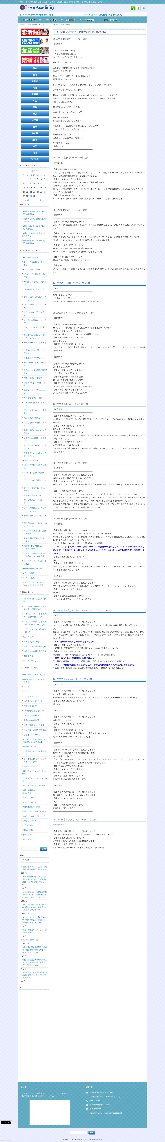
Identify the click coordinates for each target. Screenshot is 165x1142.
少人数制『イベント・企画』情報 (34, 779)
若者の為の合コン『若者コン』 (35, 439)
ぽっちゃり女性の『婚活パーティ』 (35, 489)
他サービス (26, 835)
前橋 (35, 75)
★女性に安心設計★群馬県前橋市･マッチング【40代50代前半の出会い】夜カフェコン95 (34, 894)
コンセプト (28, 687)
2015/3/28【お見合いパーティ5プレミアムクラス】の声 (81, 610)
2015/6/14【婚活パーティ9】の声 (70, 463)
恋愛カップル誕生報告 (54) (35, 646)
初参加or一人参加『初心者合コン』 (35, 363)
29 (31, 196)
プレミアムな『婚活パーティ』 (35, 481)
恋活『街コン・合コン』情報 (33, 786)
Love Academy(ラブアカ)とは (34, 675)
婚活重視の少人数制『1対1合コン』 (35, 384)
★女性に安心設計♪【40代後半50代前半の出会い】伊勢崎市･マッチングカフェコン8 (34, 919)
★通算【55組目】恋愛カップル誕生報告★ (34, 234)
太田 (35, 88)
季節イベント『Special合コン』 (35, 391)
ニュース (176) (28, 637)
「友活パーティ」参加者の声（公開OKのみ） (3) (35, 615)
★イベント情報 (28, 578)
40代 (34, 153)
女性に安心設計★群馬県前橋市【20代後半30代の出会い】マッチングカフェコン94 (34, 949)
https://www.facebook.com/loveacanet (106, 1113)
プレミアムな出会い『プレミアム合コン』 (35, 336)
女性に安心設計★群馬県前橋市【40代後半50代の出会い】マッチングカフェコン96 (34, 962)
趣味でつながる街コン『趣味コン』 (35, 446)
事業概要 (40, 1093)
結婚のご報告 (27, 830)
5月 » (41, 200)
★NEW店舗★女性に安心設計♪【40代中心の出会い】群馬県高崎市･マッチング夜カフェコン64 (34, 881)
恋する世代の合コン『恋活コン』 (35, 411)
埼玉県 (35, 120)
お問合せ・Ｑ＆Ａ (29, 821)
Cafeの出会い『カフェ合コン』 (35, 290)
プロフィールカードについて (33, 816)
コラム (51, 1096)
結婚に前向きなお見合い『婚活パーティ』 (34, 547)
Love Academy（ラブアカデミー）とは (34, 680)
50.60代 (35, 159)
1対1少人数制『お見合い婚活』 (35, 466)
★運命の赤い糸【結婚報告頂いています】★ (34, 220)
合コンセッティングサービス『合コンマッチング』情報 (33, 583)
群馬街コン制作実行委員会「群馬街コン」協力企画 (35, 554)
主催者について (29, 20)
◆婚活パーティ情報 (30, 460)
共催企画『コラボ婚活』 (34, 495)
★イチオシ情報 (28, 573)
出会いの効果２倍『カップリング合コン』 (35, 509)
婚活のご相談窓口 (31, 715)
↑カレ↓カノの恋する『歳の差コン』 (35, 275)
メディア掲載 (51, 20)
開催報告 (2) (29, 656)
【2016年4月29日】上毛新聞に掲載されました (102, 15)
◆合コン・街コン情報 (31, 269)
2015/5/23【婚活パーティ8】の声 (70, 518)
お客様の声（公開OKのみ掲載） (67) (35, 600)
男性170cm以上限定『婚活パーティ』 (35, 532)
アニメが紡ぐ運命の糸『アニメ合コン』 (35, 298)
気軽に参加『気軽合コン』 (35, 418)
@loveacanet (95, 1109)
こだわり (27, 691)
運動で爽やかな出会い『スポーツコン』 (35, 454)
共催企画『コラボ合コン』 (35, 358)
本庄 (35, 101)
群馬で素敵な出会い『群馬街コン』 (35, 431)
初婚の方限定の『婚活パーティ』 (35, 516)
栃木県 (35, 133)
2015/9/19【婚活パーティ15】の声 (71, 404)
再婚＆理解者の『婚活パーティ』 (35, 501)
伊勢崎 (35, 81)
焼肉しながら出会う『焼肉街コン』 (35, 423)
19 (44, 187)
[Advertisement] (34, 1032)
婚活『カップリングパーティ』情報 (34, 772)
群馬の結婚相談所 (31, 720)
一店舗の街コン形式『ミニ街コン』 (35, 351)
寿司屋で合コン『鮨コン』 (35, 398)
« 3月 (27, 200)
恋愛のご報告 (27, 825)
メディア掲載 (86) (31, 642)
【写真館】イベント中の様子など (35, 752)
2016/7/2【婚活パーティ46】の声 (70, 39)
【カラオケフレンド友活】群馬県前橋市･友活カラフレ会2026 (34, 868)
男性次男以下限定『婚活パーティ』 (35, 539)
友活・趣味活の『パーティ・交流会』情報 (34, 791)
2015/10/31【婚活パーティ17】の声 (71, 283)
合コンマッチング (29, 797)
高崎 (35, 68)
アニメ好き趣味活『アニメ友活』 (35, 263)
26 (44, 192)
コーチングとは (30, 696)
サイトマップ (27, 839)
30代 (34, 146)
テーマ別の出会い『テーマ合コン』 (35, 321)
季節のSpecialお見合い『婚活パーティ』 (35, 524)
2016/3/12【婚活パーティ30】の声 (71, 157)
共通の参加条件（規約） (32, 807)
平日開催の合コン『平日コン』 (35, 404)
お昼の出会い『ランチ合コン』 (35, 313)
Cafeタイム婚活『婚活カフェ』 (35, 474)
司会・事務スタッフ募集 (34, 725)
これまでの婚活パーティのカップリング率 (35, 760)
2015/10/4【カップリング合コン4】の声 (73, 313)
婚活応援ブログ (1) (29, 661)
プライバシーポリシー (33, 735)
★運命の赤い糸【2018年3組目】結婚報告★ (33, 242)
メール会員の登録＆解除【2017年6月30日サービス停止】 (34, 740)
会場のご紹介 (29, 766)
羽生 (35, 127)
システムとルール (29, 802)
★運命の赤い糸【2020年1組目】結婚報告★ (33, 212)
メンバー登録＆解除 (30, 940)
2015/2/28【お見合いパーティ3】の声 (72, 679)
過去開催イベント (29, 747)
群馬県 (35, 94)
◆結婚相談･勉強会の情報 (32, 569)
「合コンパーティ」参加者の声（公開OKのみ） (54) (35, 623)
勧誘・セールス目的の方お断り (34, 811)
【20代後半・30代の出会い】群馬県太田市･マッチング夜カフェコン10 (34, 975)
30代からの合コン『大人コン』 (35, 283)
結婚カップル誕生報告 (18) (35, 651)
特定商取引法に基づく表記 (35, 730)
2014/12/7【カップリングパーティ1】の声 (74, 819)
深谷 (35, 107)
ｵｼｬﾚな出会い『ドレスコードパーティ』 (35, 305)
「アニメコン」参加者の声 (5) (36, 630)
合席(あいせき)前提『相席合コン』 (36, 371)
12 (44, 183)
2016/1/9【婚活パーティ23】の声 (70, 210)
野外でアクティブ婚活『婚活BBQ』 (35, 562)
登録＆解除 (89, 20)
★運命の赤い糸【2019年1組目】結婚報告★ (33, 227)
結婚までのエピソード (33, 701)
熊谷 (35, 114)
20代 (34, 140)
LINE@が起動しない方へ (34, 711)
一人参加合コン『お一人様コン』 (35, 344)
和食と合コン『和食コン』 (35, 378)
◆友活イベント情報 (30, 257)
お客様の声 (70, 20)
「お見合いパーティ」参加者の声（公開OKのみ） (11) (35, 607)
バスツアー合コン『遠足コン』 (35, 328)
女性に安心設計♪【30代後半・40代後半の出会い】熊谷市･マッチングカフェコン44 (34, 907)
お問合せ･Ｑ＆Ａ (111, 20)
